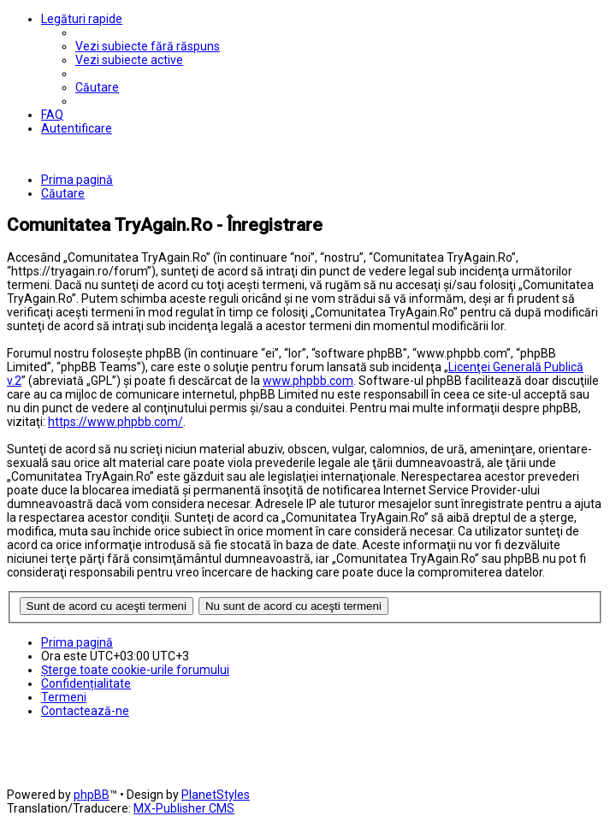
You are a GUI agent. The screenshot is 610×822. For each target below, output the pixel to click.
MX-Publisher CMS (183, 808)
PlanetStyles (215, 794)
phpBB (92, 794)
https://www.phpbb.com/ (115, 422)
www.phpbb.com (308, 380)
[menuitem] (147, 46)
